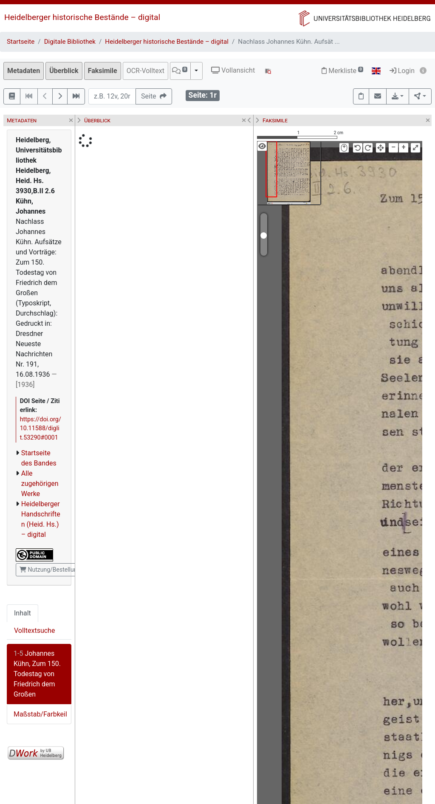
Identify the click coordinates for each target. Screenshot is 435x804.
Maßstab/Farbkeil (40, 714)
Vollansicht (233, 70)
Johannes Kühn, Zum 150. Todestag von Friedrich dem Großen (37, 673)
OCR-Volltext (145, 71)
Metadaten (23, 71)
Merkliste (342, 71)
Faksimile (102, 71)
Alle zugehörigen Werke (40, 483)
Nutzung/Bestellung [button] (50, 569)
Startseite (20, 41)
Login (402, 71)
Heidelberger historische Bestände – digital (82, 17)
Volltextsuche (34, 630)
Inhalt (22, 613)
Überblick (63, 71)
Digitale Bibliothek (70, 41)
